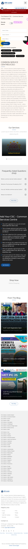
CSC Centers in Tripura (5, 475)
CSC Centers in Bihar (5, 420)
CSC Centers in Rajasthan (6, 468)
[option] (14, 148)
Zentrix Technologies (14, 545)
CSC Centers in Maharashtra (6, 452)
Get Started (6, 265)
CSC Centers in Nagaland (6, 460)
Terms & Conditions (9, 533)
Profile (16, 513)
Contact (17, 517)
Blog (16, 515)
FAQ (16, 510)
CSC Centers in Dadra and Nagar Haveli (9, 425)
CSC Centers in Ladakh (5, 446)
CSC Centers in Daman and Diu (7, 427)
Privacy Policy (2, 533)
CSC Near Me (18, 22)
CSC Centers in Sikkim (5, 470)
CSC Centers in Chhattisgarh (7, 424)
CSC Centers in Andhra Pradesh (7, 415)
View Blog (13, 403)
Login (5, 8)
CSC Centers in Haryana (6, 435)
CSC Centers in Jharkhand (6, 441)
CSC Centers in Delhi (5, 429)
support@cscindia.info (9, 527)
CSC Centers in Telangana (6, 473)
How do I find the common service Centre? (14, 189)
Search (6, 43)
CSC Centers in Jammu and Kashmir (8, 439)
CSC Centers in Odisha (5, 461)
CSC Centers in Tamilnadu (6, 471)
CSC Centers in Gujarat (5, 433)
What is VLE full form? (14, 195)
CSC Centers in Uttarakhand (6, 479)
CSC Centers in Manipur (6, 454)
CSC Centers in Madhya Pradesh (7, 451)
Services (4, 517)
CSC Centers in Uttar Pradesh (7, 477)
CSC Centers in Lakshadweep (7, 449)
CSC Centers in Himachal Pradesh (8, 437)
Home (3, 510)
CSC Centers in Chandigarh (6, 422)
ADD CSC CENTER (20, 8)
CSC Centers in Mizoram (6, 458)
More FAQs (13, 200)
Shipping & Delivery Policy (18, 533)
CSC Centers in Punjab (5, 466)
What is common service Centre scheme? (14, 179)
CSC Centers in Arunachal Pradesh (8, 416)
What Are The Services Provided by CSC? (14, 184)
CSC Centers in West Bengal (7, 480)
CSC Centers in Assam (5, 418)
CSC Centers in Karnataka (6, 443)
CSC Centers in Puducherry (6, 463)
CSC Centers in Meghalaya (6, 456)
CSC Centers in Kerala (5, 444)
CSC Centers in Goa (5, 432)
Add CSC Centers (6, 515)
